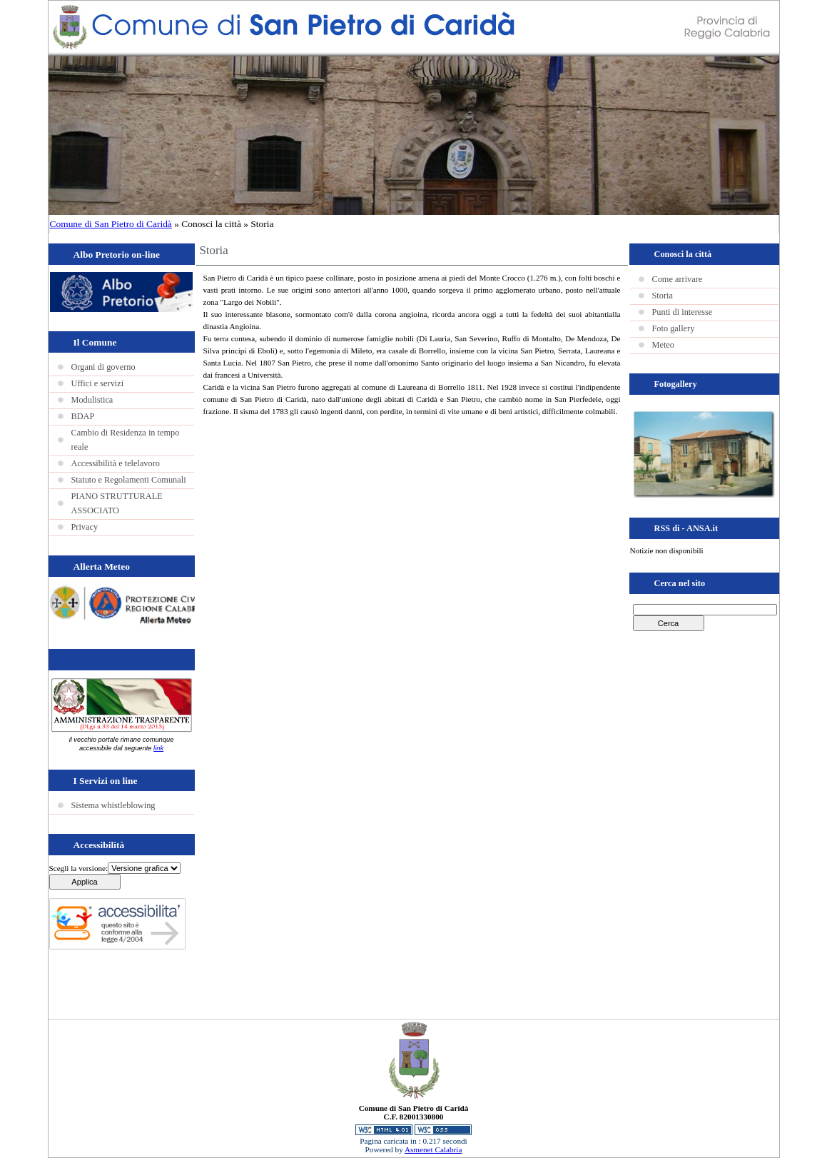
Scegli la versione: (78, 868)
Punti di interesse (682, 312)
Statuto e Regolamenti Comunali (128, 480)
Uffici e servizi (97, 383)
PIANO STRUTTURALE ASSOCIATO (117, 503)
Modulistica (92, 400)
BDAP (83, 416)
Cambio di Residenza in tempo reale (125, 440)
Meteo (663, 345)
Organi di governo (103, 367)
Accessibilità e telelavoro (115, 463)
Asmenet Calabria (433, 1149)
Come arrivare (677, 279)
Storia (662, 296)
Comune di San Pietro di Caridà (111, 223)
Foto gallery (673, 328)
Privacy (84, 527)
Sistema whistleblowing (113, 805)
